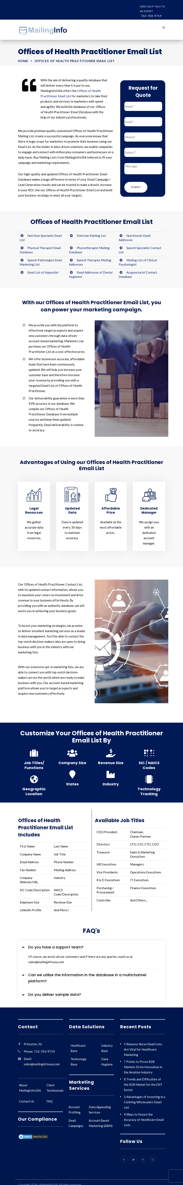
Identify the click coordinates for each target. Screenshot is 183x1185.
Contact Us (26, 1101)
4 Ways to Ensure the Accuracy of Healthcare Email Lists (144, 1119)
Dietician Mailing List (91, 235)
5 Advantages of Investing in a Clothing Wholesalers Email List (144, 1102)
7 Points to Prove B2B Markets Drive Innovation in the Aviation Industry (143, 1067)
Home (23, 61)
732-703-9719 (151, 16)
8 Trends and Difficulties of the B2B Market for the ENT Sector (143, 1084)
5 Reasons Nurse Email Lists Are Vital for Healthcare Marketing (143, 1049)
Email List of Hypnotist (42, 272)
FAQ (49, 1101)
